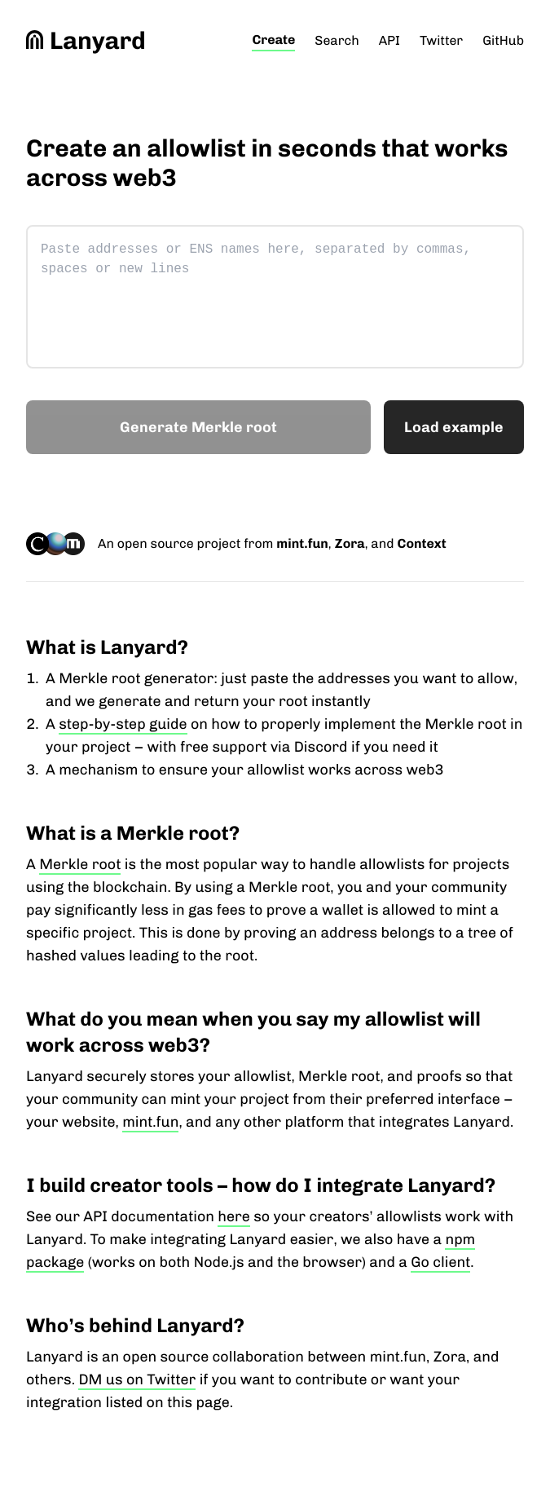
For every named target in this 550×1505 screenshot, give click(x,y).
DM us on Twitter (137, 1379)
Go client (440, 1262)
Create (273, 39)
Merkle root (80, 864)
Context (421, 543)
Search (337, 40)
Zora (350, 543)
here (234, 1216)
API (389, 40)
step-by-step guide (123, 724)
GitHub (503, 40)
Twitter (441, 40)
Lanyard (86, 40)
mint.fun (302, 543)
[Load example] (454, 427)
